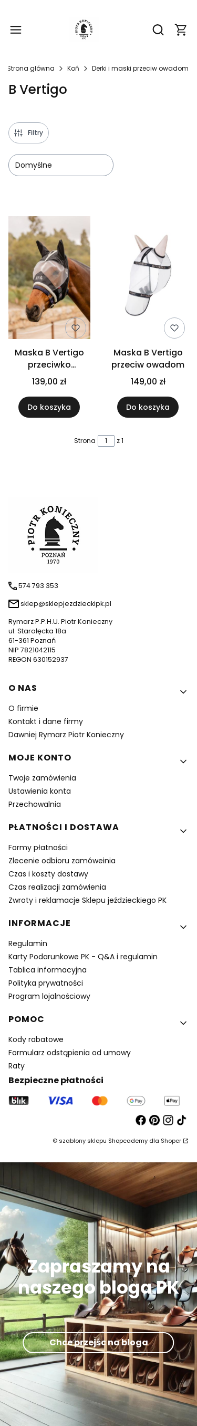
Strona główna (31, 68)
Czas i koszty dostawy (48, 874)
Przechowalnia (34, 804)
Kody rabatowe (36, 1039)
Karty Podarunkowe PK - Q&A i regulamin (83, 956)
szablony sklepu (83, 1140)
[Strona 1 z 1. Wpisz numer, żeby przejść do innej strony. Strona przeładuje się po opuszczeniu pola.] (106, 441)
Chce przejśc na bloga (98, 1342)
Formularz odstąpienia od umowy (69, 1052)
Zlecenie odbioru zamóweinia (62, 860)
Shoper (171, 1140)
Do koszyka (49, 407)
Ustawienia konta (39, 791)
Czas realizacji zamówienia (57, 887)
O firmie (23, 708)
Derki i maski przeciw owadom (140, 68)
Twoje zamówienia (42, 778)
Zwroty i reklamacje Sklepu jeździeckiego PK (87, 900)
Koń (73, 68)
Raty (16, 1066)
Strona (85, 440)
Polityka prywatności (45, 983)
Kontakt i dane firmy (45, 721)
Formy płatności (38, 847)
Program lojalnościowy (49, 996)
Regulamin (27, 943)
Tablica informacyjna (47, 970)
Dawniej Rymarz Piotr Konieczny (66, 734)
